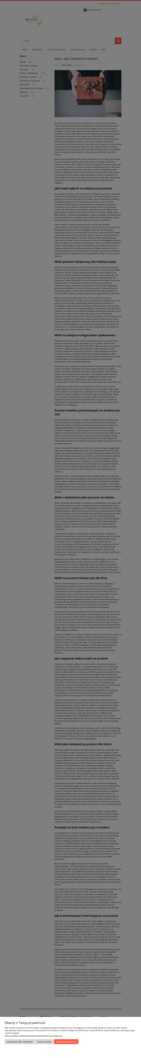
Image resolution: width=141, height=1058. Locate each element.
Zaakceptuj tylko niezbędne (20, 1041)
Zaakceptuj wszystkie (66, 1041)
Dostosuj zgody (44, 1041)
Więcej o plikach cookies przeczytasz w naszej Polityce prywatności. (33, 1035)
